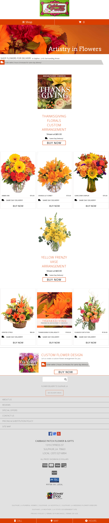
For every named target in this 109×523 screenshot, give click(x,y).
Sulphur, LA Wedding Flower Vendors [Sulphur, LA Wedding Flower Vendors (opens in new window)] (79, 505)
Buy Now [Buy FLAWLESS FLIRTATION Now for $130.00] (91, 342)
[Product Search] (55, 379)
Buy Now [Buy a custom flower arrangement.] (66, 372)
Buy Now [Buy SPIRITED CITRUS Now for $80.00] (18, 342)
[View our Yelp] (59, 435)
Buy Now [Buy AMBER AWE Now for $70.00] (18, 205)
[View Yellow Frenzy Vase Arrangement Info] (54, 233)
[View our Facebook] (50, 435)
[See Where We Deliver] (54, 393)
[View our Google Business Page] (54, 435)
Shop (27, 22)
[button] (54, 480)
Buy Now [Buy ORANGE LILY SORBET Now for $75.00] (54, 205)
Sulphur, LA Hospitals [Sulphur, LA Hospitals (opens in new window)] (49, 505)
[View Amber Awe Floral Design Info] (18, 173)
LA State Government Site (65, 509)
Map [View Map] (54, 520)
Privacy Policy (37, 513)
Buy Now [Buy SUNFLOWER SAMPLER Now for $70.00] (91, 205)
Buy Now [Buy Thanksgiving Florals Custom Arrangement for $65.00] (54, 143)
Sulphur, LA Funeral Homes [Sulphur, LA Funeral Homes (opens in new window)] (24, 505)
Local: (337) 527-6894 (54, 453)
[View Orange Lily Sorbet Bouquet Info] (54, 173)
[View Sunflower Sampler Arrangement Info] (91, 173)
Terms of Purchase (55, 513)
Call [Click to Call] (18, 520)
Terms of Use (72, 513)
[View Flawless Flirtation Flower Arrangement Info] (91, 310)
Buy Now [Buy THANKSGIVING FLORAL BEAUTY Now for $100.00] (54, 342)
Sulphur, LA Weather (41, 509)
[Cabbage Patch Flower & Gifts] (54, 16)
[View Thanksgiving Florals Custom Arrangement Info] (54, 92)
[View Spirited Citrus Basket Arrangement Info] (18, 310)
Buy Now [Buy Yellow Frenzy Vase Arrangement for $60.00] (54, 279)
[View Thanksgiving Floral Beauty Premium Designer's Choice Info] (54, 310)
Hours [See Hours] (90, 520)
